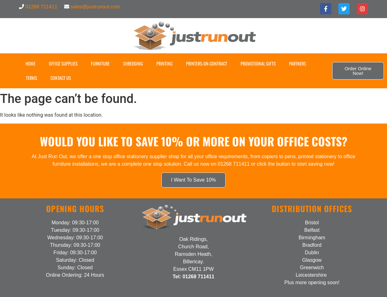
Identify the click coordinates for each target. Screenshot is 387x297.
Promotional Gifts (258, 63)
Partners (297, 63)
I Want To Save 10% (193, 180)
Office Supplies (63, 63)
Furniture (100, 63)
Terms (31, 78)
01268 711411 (41, 6)
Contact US (60, 78)
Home (31, 63)
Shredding (133, 63)
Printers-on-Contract (206, 63)
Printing (164, 63)
